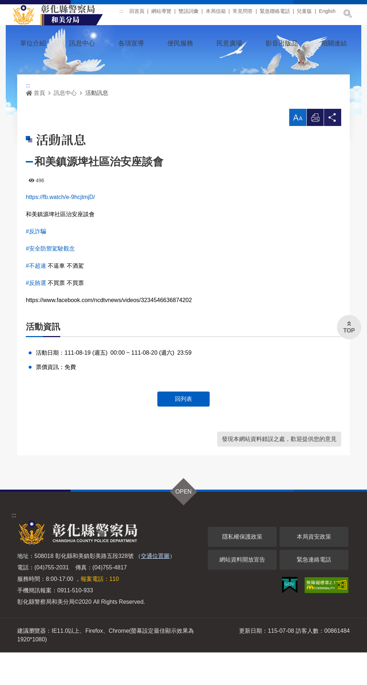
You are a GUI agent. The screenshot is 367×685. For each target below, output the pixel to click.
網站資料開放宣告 (242, 592)
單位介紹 (33, 43)
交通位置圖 (155, 589)
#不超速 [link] (36, 298)
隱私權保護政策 (242, 569)
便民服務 (180, 43)
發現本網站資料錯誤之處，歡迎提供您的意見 (279, 471)
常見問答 (245, 14)
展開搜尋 (348, 13)
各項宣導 (131, 43)
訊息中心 (82, 43)
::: (124, 14)
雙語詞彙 (191, 14)
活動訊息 (96, 125)
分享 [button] (332, 151)
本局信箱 (218, 14)
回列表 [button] (183, 431)
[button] (297, 149)
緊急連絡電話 (314, 592)
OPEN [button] (183, 524)
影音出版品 (282, 43)
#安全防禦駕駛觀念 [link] (50, 281)
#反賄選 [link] (36, 315)
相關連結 (334, 43)
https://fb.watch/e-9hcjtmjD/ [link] (60, 229)
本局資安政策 (314, 569)
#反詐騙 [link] (36, 264)
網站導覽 (164, 14)
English (329, 14)
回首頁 (139, 14)
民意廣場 (229, 43)
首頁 (35, 125)
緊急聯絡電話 (277, 14)
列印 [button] (315, 151)
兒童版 (307, 14)
